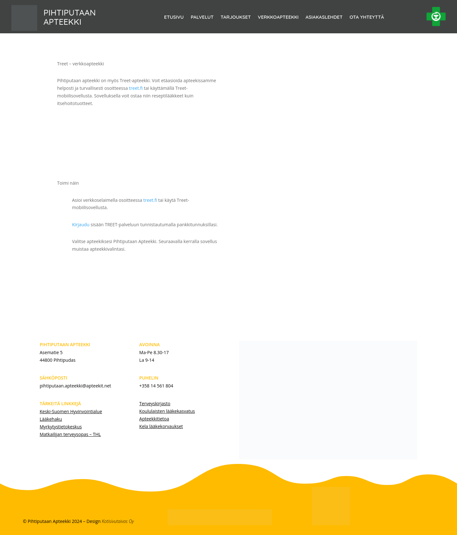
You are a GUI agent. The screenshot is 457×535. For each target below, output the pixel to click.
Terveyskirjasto (154, 403)
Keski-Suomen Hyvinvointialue (71, 411)
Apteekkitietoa (154, 419)
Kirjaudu (80, 224)
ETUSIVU (174, 17)
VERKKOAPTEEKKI (278, 17)
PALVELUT (202, 17)
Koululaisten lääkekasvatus (167, 411)
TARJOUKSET (236, 17)
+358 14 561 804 (156, 386)
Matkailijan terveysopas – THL (70, 434)
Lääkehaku (51, 419)
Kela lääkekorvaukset (161, 426)
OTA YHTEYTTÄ (366, 17)
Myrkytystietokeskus (61, 427)
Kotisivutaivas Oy (118, 521)
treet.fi (135, 88)
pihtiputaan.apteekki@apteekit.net (75, 386)
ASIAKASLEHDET (324, 17)
